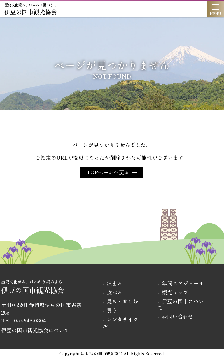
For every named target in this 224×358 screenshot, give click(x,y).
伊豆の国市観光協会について (35, 330)
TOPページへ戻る (108, 172)
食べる (115, 292)
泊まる (115, 283)
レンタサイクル (120, 322)
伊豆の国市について (181, 304)
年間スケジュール (183, 283)
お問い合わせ (177, 316)
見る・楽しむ (122, 301)
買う (112, 310)
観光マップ (175, 292)
